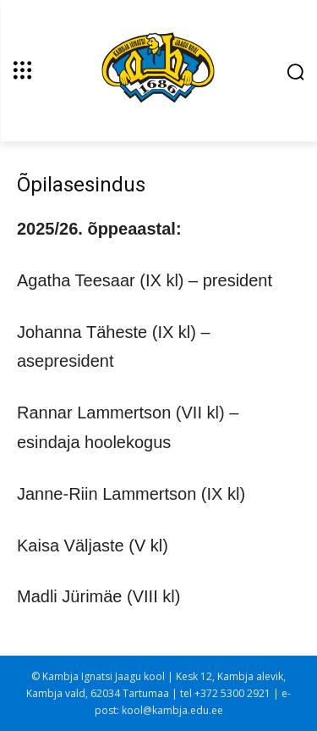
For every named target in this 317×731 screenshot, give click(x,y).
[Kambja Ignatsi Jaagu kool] (158, 69)
